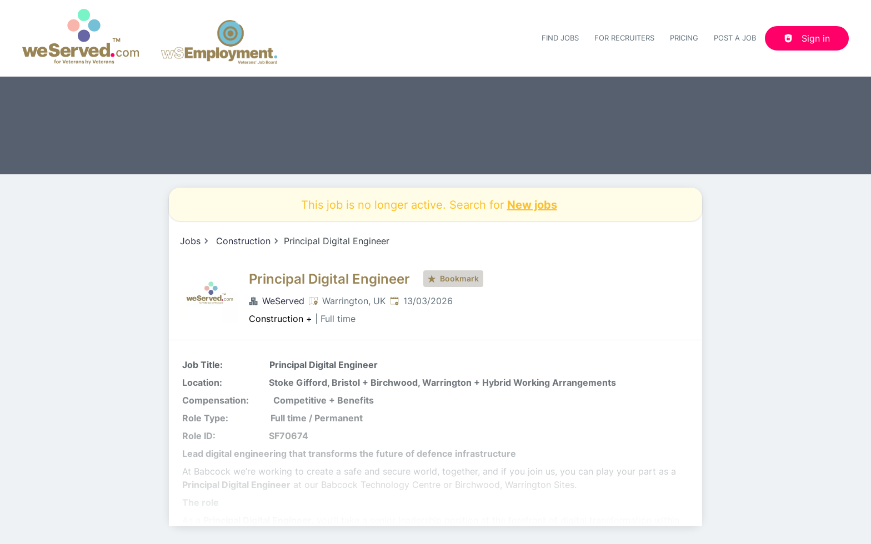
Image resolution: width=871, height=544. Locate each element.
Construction (243, 241)
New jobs (532, 204)
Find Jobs (560, 38)
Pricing (684, 38)
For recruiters (624, 38)
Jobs (190, 241)
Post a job (735, 38)
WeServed (283, 301)
